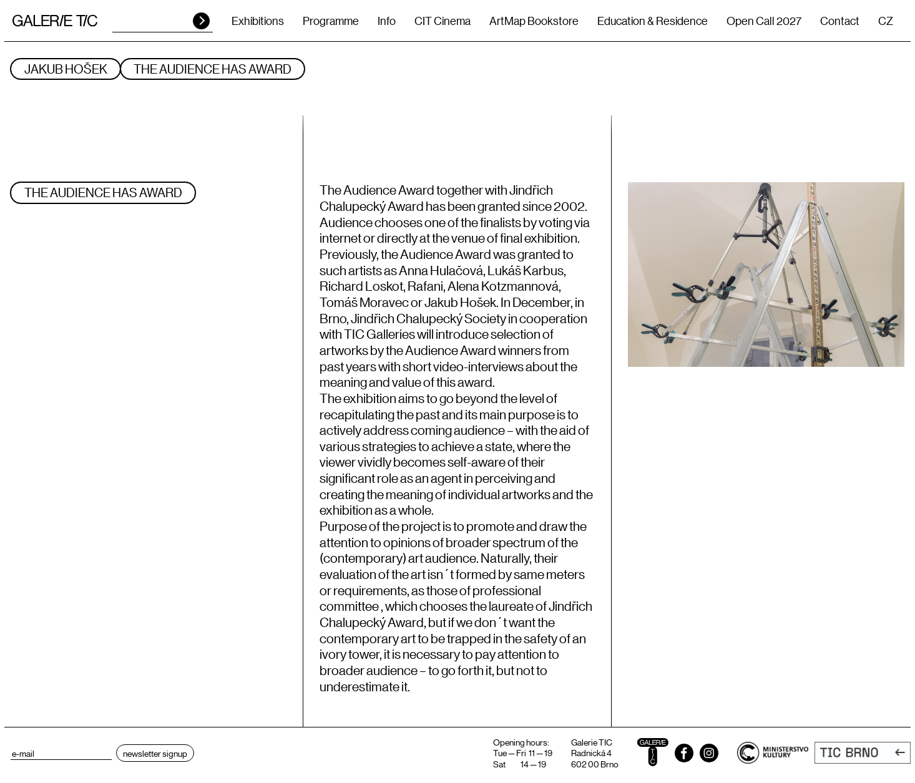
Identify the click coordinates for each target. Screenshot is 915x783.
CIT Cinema (442, 20)
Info (387, 20)
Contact (839, 20)
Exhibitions (258, 20)
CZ (885, 20)
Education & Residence (652, 20)
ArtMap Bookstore (534, 20)
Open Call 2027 (764, 20)
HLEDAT (201, 20)
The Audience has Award (222, 69)
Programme (331, 20)
